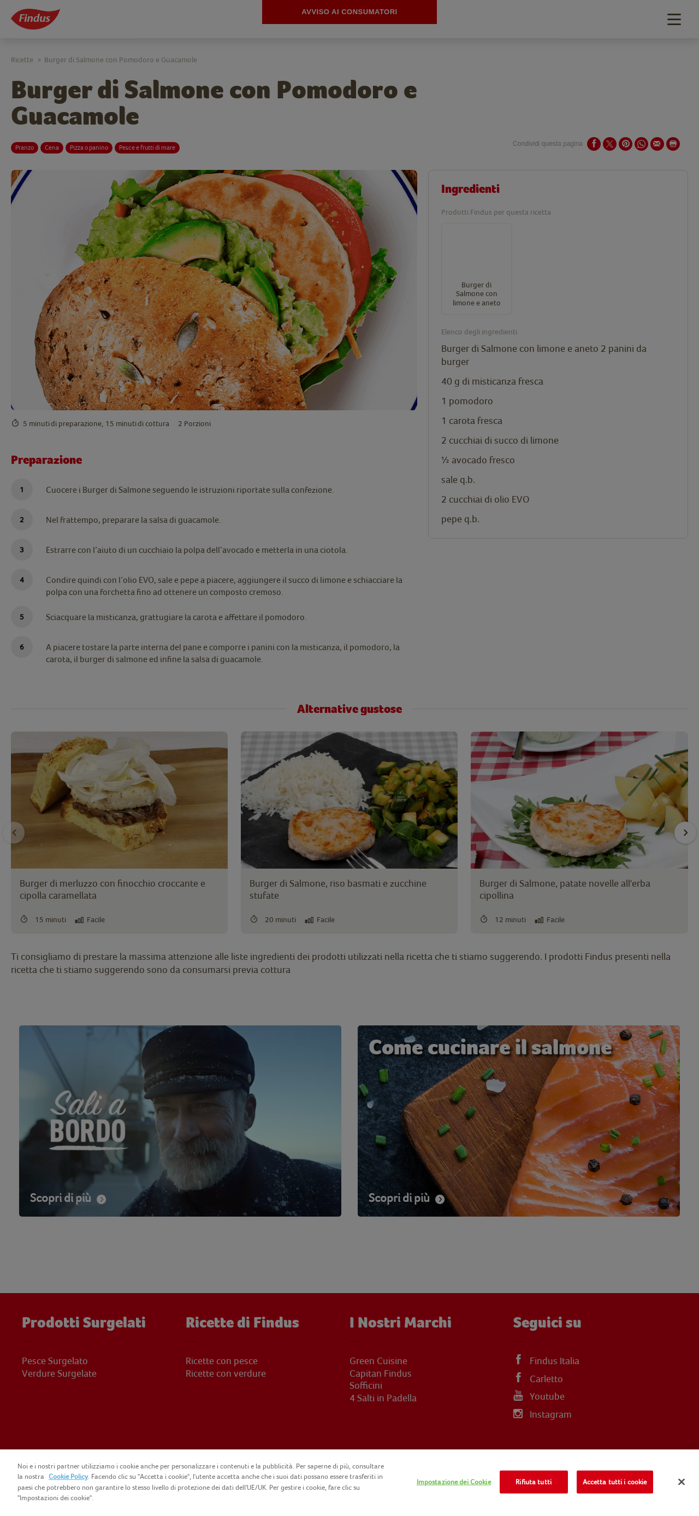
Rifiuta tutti (534, 1482)
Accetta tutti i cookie (615, 1482)
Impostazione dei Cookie (454, 1482)
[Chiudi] (682, 1482)
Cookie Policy (68, 1476)
